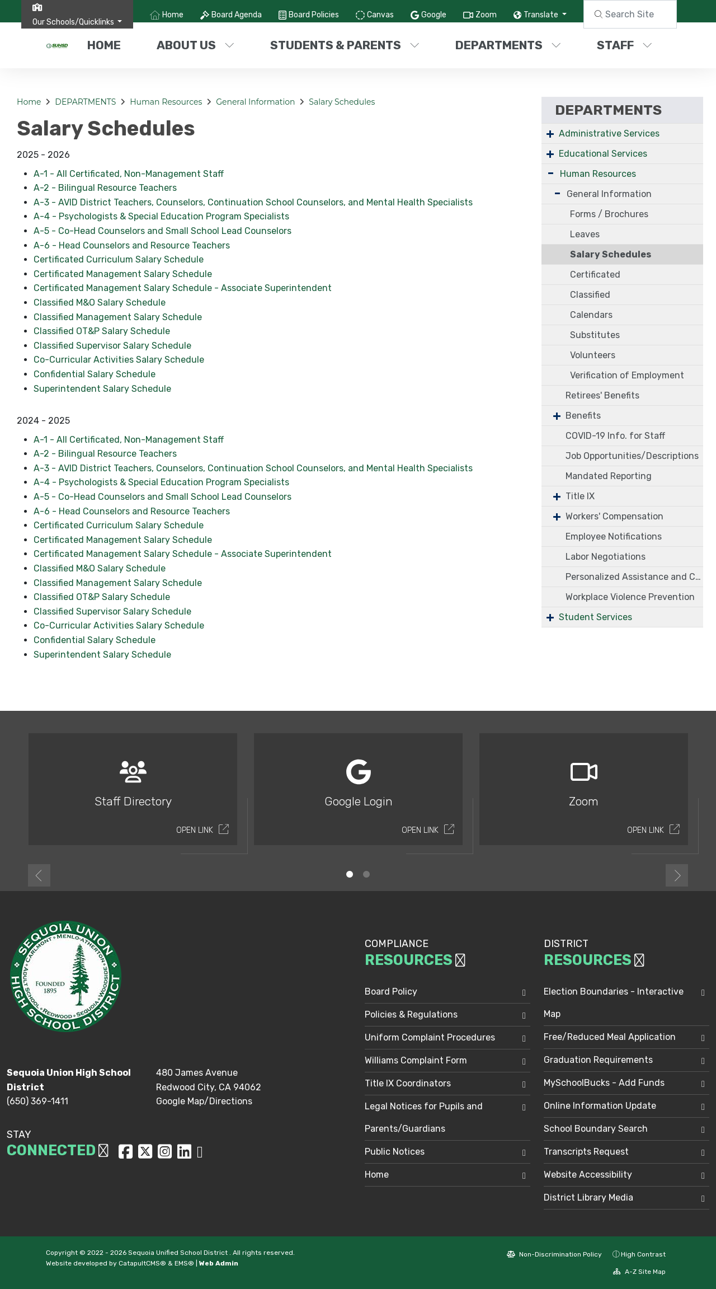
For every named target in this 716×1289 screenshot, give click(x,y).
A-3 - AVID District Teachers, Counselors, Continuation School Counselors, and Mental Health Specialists (253, 202)
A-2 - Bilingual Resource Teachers (105, 187)
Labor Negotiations (606, 556)
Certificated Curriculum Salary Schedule (119, 259)
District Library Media (588, 1197)
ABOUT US (195, 45)
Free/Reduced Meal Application (610, 1037)
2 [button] (366, 874)
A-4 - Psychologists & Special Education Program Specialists (161, 216)
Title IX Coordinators (408, 1083)
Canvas (380, 15)
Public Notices (395, 1151)
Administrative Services (609, 133)
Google (433, 15)
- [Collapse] (551, 173)
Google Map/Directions (204, 1101)
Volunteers (592, 355)
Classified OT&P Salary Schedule (102, 331)
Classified (590, 294)
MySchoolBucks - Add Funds (604, 1082)
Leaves (585, 234)
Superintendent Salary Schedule (102, 388)
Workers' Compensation (614, 516)
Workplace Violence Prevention (630, 597)
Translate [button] (542, 15)
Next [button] (677, 875)
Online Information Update (600, 1105)
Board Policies (314, 15)
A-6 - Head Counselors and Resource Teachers (132, 245)
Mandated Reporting (609, 476)
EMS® (184, 1263)
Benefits (583, 415)
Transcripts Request (586, 1151)
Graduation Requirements (598, 1059)
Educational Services (603, 153)
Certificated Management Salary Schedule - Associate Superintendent (183, 288)
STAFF (624, 45)
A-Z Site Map (639, 1272)
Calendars (591, 315)
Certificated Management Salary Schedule (123, 274)
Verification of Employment (627, 375)
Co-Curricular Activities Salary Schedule (119, 359)
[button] (77, 22)
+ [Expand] (550, 133)
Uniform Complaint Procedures (430, 1037)
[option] (133, 794)
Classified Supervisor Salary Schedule (112, 345)
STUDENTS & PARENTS (344, 45)
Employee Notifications (614, 536)
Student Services (595, 617)
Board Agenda (236, 15)
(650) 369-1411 (37, 1101)
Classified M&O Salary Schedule (100, 302)
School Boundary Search (596, 1128)
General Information (255, 102)
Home (172, 15)
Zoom (486, 15)
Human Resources (166, 102)
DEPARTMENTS (508, 45)
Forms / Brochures (609, 214)
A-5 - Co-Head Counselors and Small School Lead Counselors (162, 231)
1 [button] (349, 874)
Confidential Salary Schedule (95, 374)
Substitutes (595, 335)
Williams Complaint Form (416, 1060)
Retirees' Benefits (602, 395)
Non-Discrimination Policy (554, 1254)
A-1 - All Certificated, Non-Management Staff (129, 173)
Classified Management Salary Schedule (118, 317)
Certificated (595, 274)
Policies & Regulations (411, 1014)
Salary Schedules (342, 102)
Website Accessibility (588, 1174)
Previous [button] (39, 875)
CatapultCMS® (142, 1263)
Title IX (580, 496)
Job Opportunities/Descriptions (632, 456)
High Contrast (643, 1254)
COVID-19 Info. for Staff (615, 435)
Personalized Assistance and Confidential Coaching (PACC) (634, 576)
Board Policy (391, 991)
